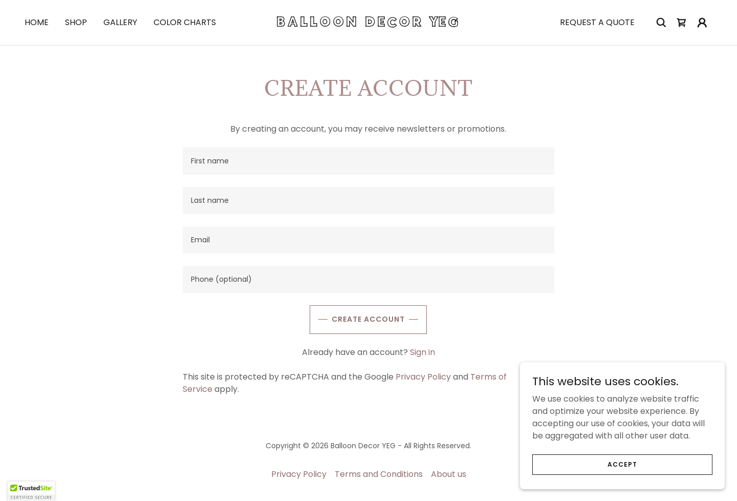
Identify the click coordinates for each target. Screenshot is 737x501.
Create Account (368, 319)
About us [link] (448, 474)
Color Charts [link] (185, 22)
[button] (702, 22)
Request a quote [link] (597, 22)
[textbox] (368, 161)
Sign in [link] (422, 352)
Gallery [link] (120, 22)
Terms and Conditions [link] (379, 474)
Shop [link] (76, 22)
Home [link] (37, 22)
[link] (368, 24)
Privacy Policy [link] (423, 377)
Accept (622, 464)
